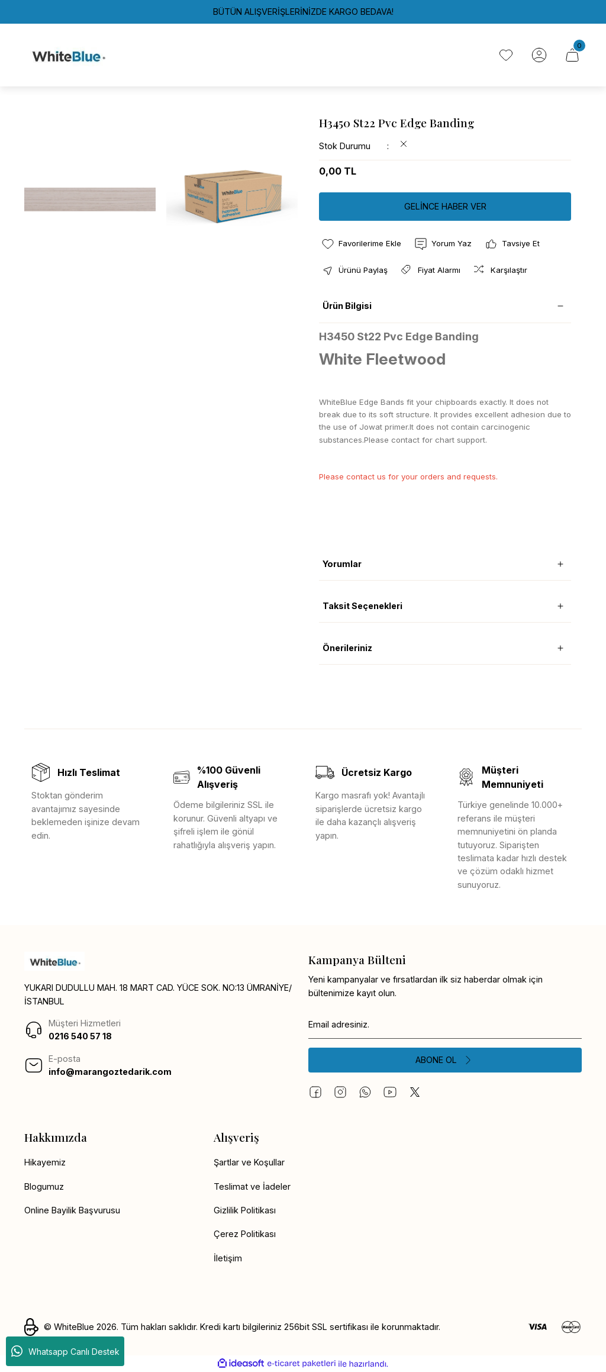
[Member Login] (539, 55)
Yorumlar (342, 564)
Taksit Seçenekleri (362, 606)
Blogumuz (44, 1186)
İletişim (228, 1258)
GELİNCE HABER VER (445, 206)
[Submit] (445, 1060)
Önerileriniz (347, 648)
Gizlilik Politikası (245, 1210)
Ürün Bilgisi (347, 306)
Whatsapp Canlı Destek (65, 1351)
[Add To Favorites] (361, 244)
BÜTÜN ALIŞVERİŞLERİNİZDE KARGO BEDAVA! (303, 12)
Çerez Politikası (245, 1234)
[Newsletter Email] (445, 1024)
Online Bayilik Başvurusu (72, 1210)
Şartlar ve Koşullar (249, 1162)
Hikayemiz (45, 1162)
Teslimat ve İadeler (252, 1186)
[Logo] (67, 55)
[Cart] (572, 55)
